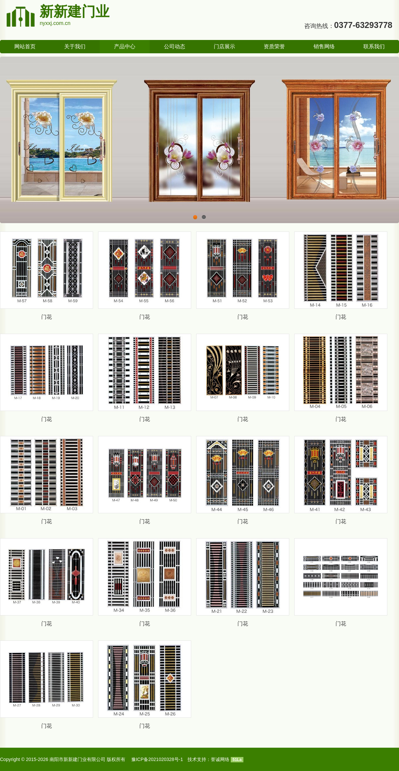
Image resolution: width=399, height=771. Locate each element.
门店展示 (224, 46)
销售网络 (324, 46)
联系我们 (374, 46)
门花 (46, 317)
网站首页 (25, 46)
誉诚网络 (220, 759)
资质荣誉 (274, 46)
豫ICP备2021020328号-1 (157, 759)
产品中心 (124, 46)
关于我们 (74, 46)
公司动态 (174, 46)
